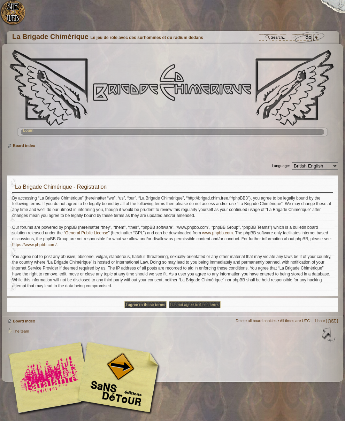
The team (21, 331)
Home (16, 16)
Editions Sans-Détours (117, 378)
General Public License (86, 233)
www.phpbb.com (217, 233)
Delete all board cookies (256, 321)
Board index (171, 96)
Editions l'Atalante (85, 377)
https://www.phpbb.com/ (34, 244)
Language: (281, 166)
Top (329, 335)
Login (28, 130)
